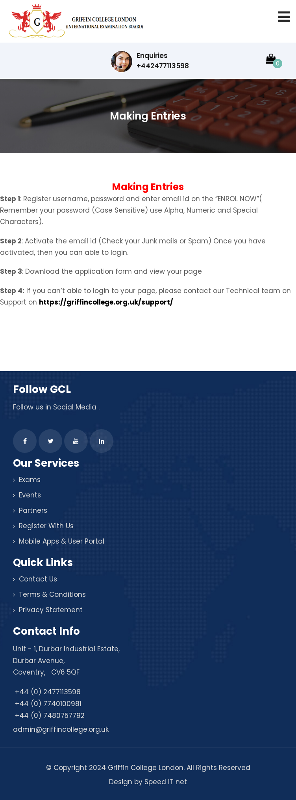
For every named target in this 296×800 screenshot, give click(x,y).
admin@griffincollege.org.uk (61, 729)
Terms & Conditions (52, 594)
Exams (30, 479)
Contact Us (38, 579)
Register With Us (46, 526)
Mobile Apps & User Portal (61, 541)
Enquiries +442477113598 (150, 61)
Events (30, 495)
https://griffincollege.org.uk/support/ (106, 302)
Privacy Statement (51, 610)
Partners (33, 510)
